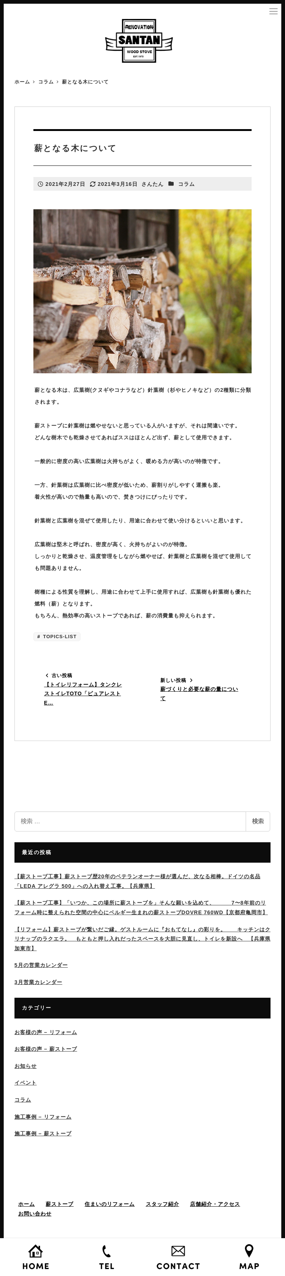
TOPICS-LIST (59, 636)
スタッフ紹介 (162, 1204)
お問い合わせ (35, 1214)
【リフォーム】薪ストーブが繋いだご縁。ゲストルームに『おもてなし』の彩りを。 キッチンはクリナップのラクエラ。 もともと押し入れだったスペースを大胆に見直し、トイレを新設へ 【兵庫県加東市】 (142, 938)
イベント (25, 1083)
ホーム (26, 1204)
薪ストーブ (59, 1204)
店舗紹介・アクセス (215, 1204)
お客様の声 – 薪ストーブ (45, 1049)
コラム (186, 184)
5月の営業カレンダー (41, 965)
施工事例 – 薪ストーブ (43, 1133)
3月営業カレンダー (38, 982)
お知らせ (25, 1066)
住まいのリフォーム (110, 1204)
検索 (258, 821)
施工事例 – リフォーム (43, 1117)
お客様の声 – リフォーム (45, 1032)
